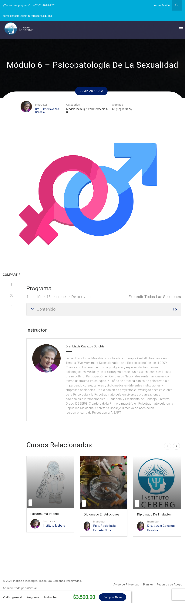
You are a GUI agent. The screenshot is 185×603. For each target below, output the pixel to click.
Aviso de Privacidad (124, 584)
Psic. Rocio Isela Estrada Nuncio (104, 528)
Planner (146, 584)
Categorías (73, 104)
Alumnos (117, 104)
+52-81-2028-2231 (44, 5)
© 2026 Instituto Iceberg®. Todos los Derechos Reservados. (44, 581)
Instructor (41, 104)
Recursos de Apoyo (169, 584)
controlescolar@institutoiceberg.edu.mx (27, 15)
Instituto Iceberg (54, 525)
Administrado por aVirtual (21, 588)
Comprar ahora (91, 90)
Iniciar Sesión (161, 5)
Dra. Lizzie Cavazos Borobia (161, 528)
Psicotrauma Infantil (44, 514)
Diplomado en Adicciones (101, 514)
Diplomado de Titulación (154, 514)
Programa (33, 597)
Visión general (12, 597)
